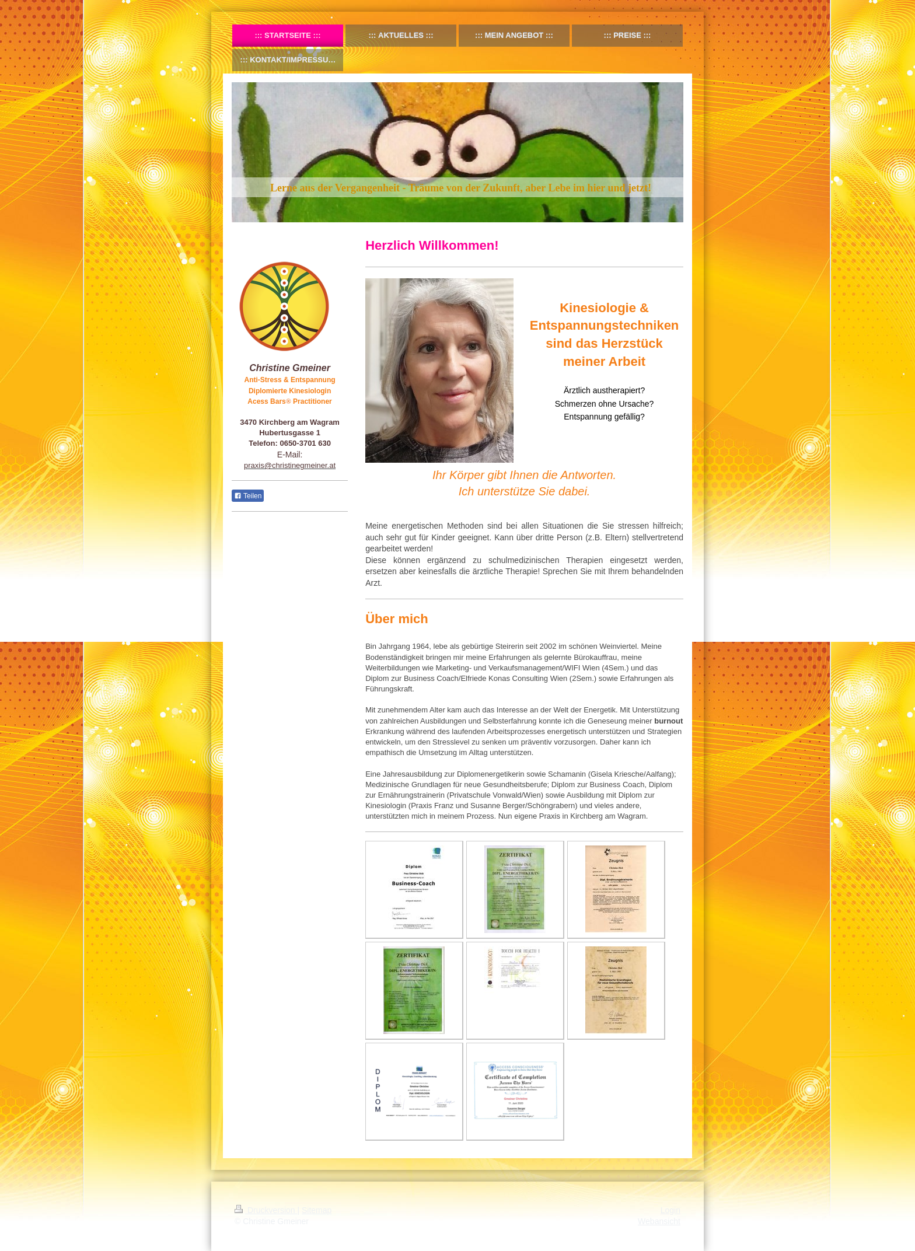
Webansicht (659, 1221)
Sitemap (316, 1210)
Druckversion (266, 1210)
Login (670, 1210)
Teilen (247, 496)
